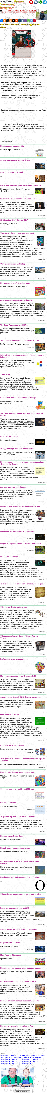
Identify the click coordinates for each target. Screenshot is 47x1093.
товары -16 (26, 1061)
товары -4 (33, 1055)
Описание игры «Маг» (9, 714)
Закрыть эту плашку (22, 1091)
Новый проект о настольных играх (15, 848)
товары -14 (5, 1061)
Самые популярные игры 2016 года (15, 160)
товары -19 (16, 1063)
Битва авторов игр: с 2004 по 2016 (14, 908)
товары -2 (14, 1055)
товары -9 (37, 1057)
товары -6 (8, 1057)
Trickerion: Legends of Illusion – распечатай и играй (21, 584)
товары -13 (37, 1059)
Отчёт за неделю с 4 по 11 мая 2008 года (17, 789)
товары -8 (27, 1057)
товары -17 (37, 1061)
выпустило (23, 75)
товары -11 (16, 1059)
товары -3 (24, 1055)
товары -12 (26, 1059)
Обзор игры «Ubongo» (9, 557)
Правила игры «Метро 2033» (12, 146)
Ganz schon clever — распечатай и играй (17, 233)
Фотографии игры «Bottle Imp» (13, 264)
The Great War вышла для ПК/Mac (14, 325)
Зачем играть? (6, 374)
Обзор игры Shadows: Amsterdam (14, 607)
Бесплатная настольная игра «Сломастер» (18, 398)
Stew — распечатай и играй (11, 172)
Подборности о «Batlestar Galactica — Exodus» (20, 877)
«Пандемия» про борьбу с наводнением (17, 449)
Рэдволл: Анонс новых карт (12, 745)
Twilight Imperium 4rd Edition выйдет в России (19, 340)
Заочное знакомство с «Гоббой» (13, 487)
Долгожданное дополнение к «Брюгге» (16, 300)
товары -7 (18, 1057)
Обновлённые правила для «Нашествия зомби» (20, 894)
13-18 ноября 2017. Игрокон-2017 (14, 220)
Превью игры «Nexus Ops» (11, 836)
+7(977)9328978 (6, 2)
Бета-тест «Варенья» (9, 436)
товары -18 (5, 1063)
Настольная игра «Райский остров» (15, 283)
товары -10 (5, 1059)
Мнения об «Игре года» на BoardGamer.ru (17, 531)
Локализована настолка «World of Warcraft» (18, 929)
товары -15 (16, 1061)
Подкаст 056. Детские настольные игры (17, 772)
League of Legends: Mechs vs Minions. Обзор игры (21, 544)
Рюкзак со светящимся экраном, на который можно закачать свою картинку (19, 11)
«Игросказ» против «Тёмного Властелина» (18, 817)
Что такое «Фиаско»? (9, 803)
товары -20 (26, 1063)
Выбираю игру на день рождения (14, 659)
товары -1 (5, 1055)
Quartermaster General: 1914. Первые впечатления (21, 697)
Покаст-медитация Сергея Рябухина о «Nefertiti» (20, 185)
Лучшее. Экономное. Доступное (12, 4)
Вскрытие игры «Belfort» (10, 943)
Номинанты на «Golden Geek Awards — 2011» (19, 199)
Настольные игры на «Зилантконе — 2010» (18, 982)
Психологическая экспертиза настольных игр (19, 1001)
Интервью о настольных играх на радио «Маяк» (20, 968)
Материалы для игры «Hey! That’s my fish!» (18, 676)
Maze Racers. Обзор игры (10, 955)
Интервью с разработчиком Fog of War (16, 1026)
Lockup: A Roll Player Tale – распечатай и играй (20, 506)
